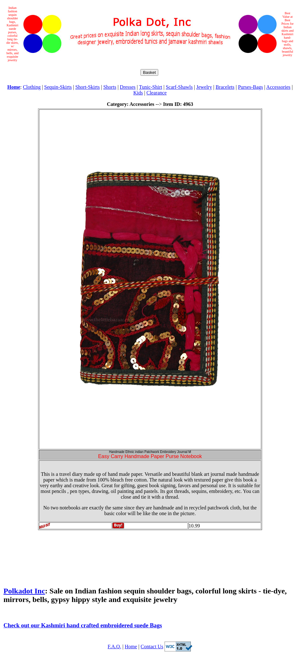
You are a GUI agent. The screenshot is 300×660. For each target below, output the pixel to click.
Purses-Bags (250, 87)
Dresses (128, 87)
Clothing (32, 87)
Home (131, 646)
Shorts (109, 87)
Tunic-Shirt (150, 87)
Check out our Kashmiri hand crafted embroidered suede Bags (82, 625)
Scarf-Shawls (179, 87)
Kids (138, 92)
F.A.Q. (114, 646)
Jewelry (204, 87)
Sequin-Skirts (58, 87)
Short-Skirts (87, 87)
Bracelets (225, 87)
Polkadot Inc (24, 591)
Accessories (278, 87)
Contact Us (152, 646)
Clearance (157, 92)
